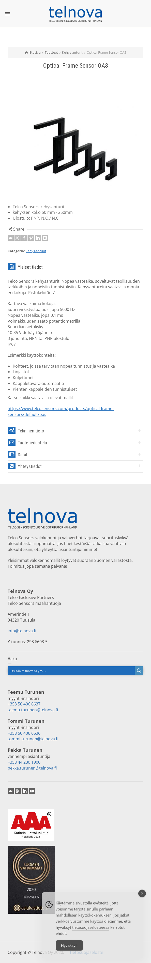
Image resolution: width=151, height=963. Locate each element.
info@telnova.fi (22, 631)
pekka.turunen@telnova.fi (32, 768)
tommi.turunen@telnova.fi (33, 739)
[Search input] (71, 670)
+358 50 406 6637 (24, 704)
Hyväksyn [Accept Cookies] (69, 949)
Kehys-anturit (36, 251)
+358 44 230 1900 (24, 762)
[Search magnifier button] (139, 670)
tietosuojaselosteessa (90, 931)
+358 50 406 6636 (24, 733)
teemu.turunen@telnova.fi (33, 710)
